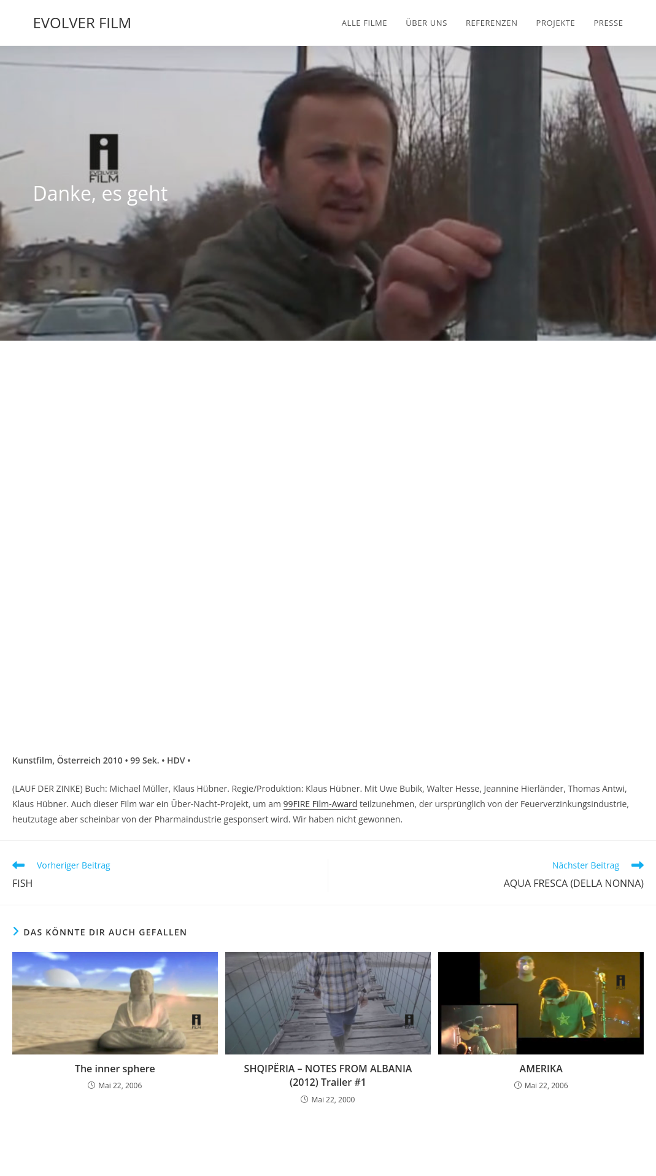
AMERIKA (541, 1068)
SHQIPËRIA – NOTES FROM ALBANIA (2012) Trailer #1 (328, 1075)
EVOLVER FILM (82, 22)
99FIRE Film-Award (321, 804)
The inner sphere (115, 1068)
